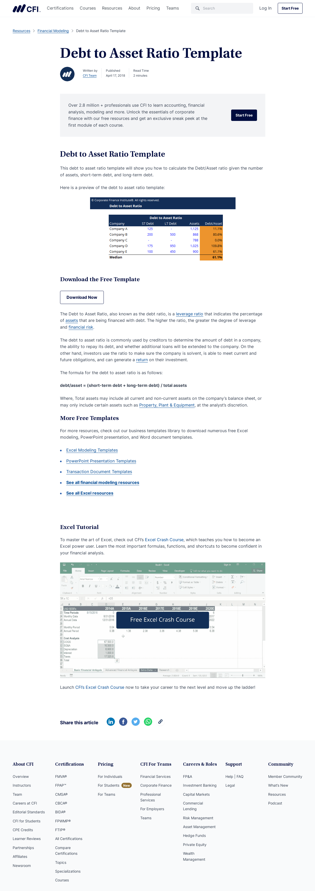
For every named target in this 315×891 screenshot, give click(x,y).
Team (17, 794)
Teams (172, 8)
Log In (265, 8)
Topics (60, 862)
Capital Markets (196, 794)
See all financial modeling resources (102, 482)
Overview (21, 776)
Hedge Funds (194, 835)
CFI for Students (26, 821)
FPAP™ (60, 785)
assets (71, 320)
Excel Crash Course (164, 539)
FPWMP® (63, 821)
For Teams (106, 794)
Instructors (22, 785)
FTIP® (60, 830)
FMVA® (61, 776)
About (134, 8)
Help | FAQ (234, 776)
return (142, 359)
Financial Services (155, 776)
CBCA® (61, 803)
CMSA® (61, 794)
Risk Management (198, 818)
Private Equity (195, 844)
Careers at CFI (25, 803)
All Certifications (68, 838)
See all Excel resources (89, 493)
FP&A (187, 776)
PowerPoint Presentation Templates (101, 460)
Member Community (285, 776)
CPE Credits (23, 830)
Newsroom (22, 865)
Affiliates (20, 856)
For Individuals (110, 776)
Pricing (153, 8)
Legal (230, 785)
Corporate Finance (156, 785)
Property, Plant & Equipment (167, 405)
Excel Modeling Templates (92, 450)
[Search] (222, 8)
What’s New (278, 785)
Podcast (275, 803)
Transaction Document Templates (99, 471)
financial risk (81, 327)
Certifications (60, 8)
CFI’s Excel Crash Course (99, 687)
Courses (88, 8)
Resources (112, 8)
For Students (108, 785)
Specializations (67, 871)
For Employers (152, 809)
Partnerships (23, 847)
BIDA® (60, 812)
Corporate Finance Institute (27, 8)
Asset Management (199, 826)
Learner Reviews (27, 838)
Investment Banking (200, 785)
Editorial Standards (29, 812)
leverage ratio (189, 313)
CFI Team (90, 75)
